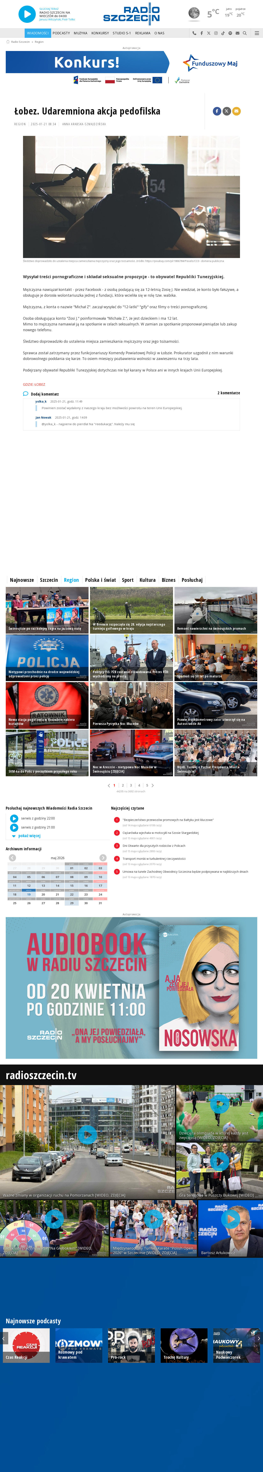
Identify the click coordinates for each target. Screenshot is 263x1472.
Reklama (142, 33)
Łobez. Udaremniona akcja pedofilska (87, 110)
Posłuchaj (192, 579)
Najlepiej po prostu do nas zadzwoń (194, 33)
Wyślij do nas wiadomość (237, 33)
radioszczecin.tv (41, 1074)
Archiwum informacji (24, 849)
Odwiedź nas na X (208, 33)
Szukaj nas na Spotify (230, 33)
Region (39, 42)
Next (259, 1338)
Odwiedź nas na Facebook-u (201, 33)
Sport (128, 579)
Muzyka (80, 33)
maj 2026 (58, 858)
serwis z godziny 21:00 (30, 828)
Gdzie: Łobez (34, 384)
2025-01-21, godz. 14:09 (61, 417)
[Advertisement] (129, 469)
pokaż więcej (25, 835)
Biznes (169, 579)
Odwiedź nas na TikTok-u (223, 33)
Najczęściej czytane (127, 808)
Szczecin (49, 579)
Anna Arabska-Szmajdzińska (84, 124)
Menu (257, 33)
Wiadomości (38, 33)
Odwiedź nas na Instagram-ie (216, 33)
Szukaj (244, 33)
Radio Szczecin (18, 42)
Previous (4, 1338)
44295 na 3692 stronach (131, 791)
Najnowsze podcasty (33, 1320)
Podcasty (61, 33)
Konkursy (100, 33)
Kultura (148, 579)
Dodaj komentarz (41, 394)
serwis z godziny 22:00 (30, 819)
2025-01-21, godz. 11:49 (59, 401)
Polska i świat (100, 579)
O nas (160, 33)
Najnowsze (22, 579)
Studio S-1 (122, 33)
